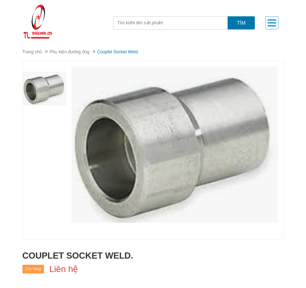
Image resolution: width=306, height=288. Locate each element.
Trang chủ (32, 51)
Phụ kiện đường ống (69, 51)
